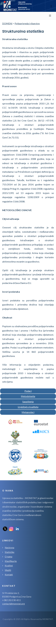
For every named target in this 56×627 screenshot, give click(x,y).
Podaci (28, 390)
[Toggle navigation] (51, 6)
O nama (8, 556)
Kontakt (9, 574)
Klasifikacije (11, 561)
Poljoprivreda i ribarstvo (27, 23)
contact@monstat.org (13, 603)
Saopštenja (28, 401)
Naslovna (9, 547)
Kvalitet (9, 565)
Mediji (8, 570)
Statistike (9, 552)
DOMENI (7, 23)
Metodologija (28, 396)
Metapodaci (28, 412)
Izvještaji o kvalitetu (28, 406)
